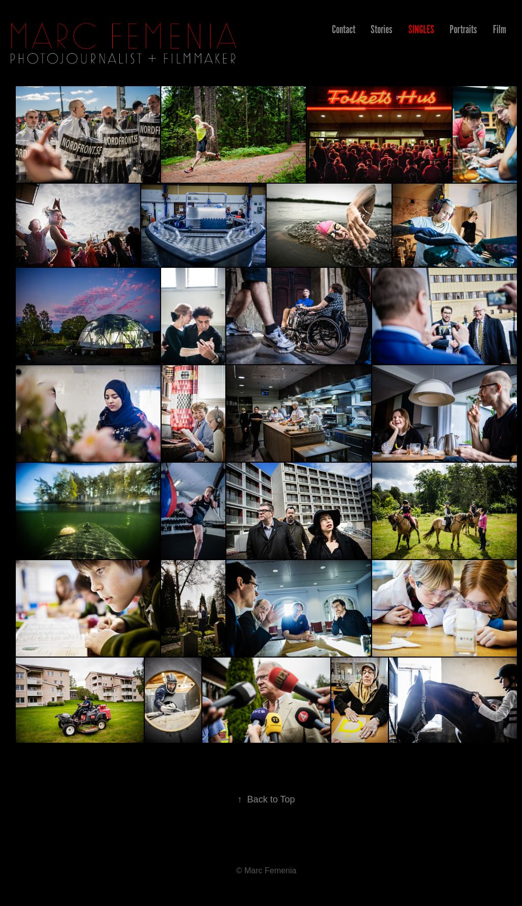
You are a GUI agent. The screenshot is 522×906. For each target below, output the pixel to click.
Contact (343, 29)
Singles (421, 29)
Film (499, 29)
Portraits (463, 29)
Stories (382, 29)
